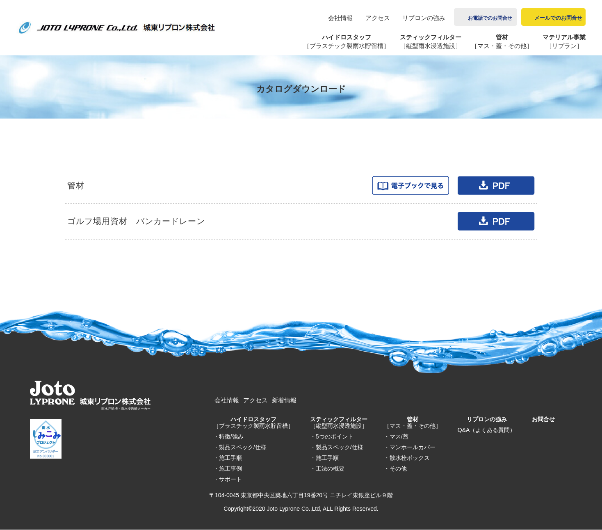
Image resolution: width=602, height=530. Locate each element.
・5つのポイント (331, 436)
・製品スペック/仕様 (240, 447)
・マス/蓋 (396, 436)
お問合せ (543, 419)
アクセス (377, 17)
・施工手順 (227, 458)
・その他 (395, 468)
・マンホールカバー (410, 447)
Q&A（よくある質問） (487, 430)
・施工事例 (227, 468)
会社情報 (340, 17)
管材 (412, 422)
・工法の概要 (327, 468)
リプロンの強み (423, 17)
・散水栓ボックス (407, 458)
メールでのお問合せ (558, 18)
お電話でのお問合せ (490, 18)
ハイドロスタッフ (253, 422)
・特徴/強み (228, 436)
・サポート (227, 479)
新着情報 (284, 400)
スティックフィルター (338, 422)
